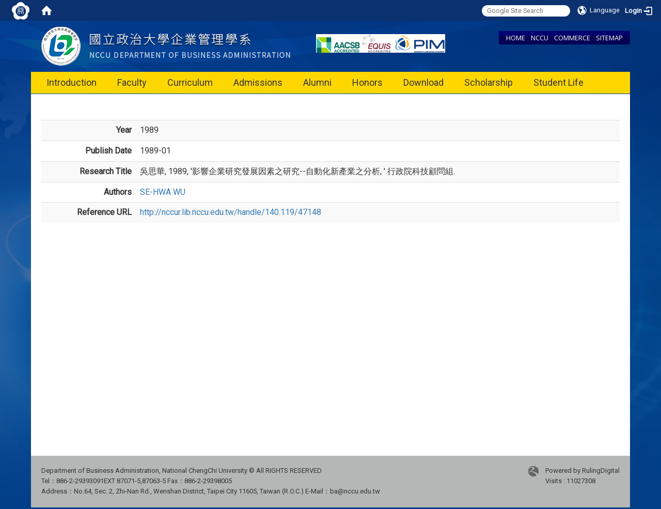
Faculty (132, 82)
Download (423, 82)
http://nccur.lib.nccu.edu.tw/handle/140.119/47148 (230, 212)
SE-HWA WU (162, 192)
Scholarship (488, 82)
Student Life (558, 82)
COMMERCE (572, 37)
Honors (367, 82)
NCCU (539, 37)
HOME (515, 37)
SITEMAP (609, 37)
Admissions (257, 82)
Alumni (317, 82)
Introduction (71, 82)
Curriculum (190, 82)
